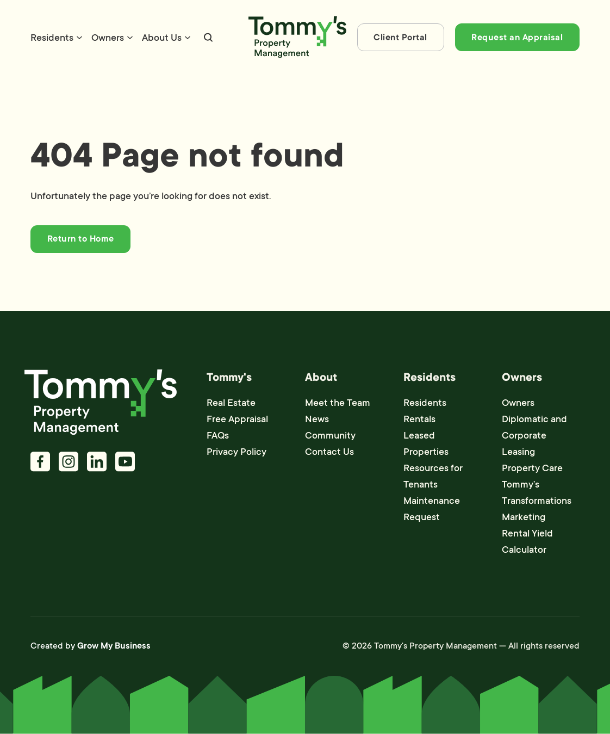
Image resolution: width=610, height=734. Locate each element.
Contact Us (329, 452)
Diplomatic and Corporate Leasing (534, 435)
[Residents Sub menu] (79, 37)
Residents (51, 38)
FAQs (218, 435)
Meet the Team (337, 403)
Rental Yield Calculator (527, 541)
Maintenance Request (431, 509)
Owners (107, 38)
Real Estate (231, 403)
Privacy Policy (236, 452)
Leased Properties (426, 443)
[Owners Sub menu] (130, 37)
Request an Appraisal (517, 37)
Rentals (419, 419)
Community (330, 435)
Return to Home (80, 238)
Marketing (523, 517)
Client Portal (400, 37)
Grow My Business (114, 645)
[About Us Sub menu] (187, 37)
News (317, 419)
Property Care (532, 468)
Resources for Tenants (433, 476)
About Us (162, 38)
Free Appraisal (237, 419)
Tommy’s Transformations (536, 492)
